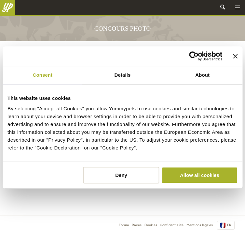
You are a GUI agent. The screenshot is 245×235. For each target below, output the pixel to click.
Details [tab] (123, 75)
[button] (237, 7)
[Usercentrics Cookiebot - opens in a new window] (194, 56)
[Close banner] (235, 56)
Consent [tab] (42, 75)
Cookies (150, 225)
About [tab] (202, 75)
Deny (121, 175)
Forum (124, 225)
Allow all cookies (199, 175)
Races (137, 225)
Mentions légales (199, 225)
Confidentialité (172, 225)
